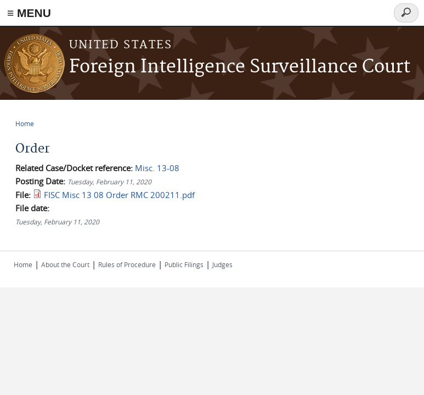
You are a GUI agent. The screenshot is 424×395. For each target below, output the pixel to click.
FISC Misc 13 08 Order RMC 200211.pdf (119, 194)
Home (24, 123)
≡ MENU (29, 13)
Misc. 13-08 (157, 167)
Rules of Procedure (127, 264)
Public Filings (184, 264)
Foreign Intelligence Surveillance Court (239, 67)
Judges (222, 264)
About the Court (65, 264)
